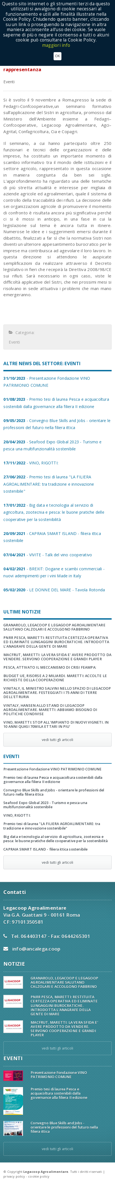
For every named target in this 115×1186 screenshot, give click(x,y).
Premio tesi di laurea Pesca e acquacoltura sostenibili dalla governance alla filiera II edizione (52, 779)
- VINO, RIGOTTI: (30, 462)
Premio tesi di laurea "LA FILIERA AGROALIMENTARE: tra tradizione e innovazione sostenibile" (51, 825)
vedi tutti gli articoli (57, 739)
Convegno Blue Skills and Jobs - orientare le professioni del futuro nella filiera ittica (53, 792)
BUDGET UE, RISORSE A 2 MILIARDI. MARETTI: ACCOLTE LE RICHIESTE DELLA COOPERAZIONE (55, 677)
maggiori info (56, 45)
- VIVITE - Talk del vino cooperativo (47, 554)
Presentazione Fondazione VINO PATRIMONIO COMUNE (52, 769)
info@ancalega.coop (36, 949)
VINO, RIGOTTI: (17, 815)
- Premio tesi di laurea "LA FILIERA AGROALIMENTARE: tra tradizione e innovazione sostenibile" (48, 484)
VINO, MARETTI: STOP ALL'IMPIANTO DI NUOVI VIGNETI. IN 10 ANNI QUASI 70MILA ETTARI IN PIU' (56, 724)
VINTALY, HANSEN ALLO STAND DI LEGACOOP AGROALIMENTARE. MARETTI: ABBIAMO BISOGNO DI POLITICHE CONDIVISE (50, 709)
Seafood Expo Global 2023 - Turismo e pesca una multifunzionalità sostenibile (45, 804)
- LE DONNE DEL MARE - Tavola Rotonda (54, 589)
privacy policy (14, 1176)
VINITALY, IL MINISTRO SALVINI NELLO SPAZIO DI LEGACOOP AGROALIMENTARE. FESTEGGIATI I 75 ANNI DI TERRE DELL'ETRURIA (57, 692)
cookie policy (38, 1176)
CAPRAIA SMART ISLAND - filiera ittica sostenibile (45, 849)
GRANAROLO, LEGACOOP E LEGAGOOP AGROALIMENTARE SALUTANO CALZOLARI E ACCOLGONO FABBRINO (54, 627)
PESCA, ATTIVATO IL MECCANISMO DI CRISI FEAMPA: (49, 667)
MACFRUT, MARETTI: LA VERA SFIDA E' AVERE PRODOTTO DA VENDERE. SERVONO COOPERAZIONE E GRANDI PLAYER (57, 656)
